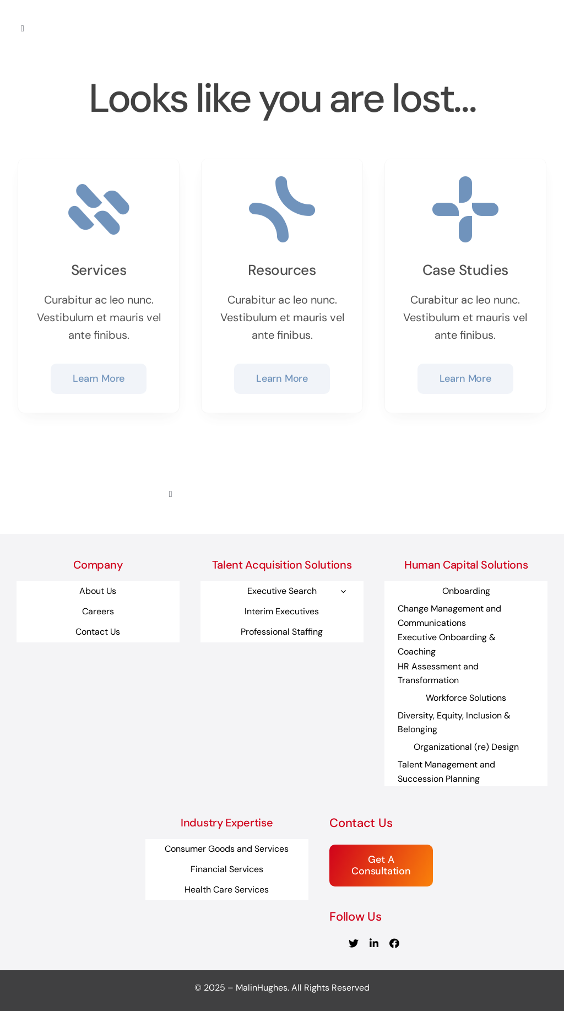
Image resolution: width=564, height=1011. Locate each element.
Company (97, 565)
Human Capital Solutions (466, 565)
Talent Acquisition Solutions (281, 565)
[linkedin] (374, 943)
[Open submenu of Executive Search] (343, 591)
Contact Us (360, 823)
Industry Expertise (227, 822)
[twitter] (354, 943)
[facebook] (394, 943)
